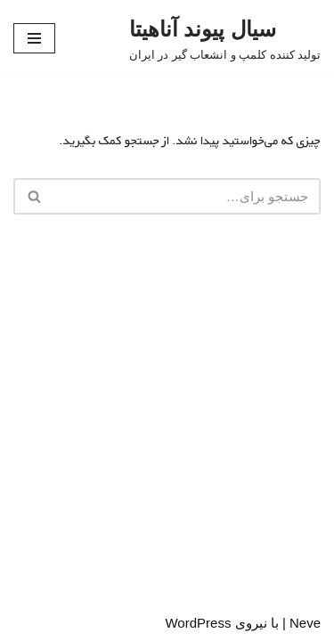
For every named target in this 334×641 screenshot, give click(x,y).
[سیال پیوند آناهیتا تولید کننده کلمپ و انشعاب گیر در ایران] (225, 38)
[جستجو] (187, 196)
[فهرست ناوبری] (34, 38)
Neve (305, 622)
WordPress (198, 622)
